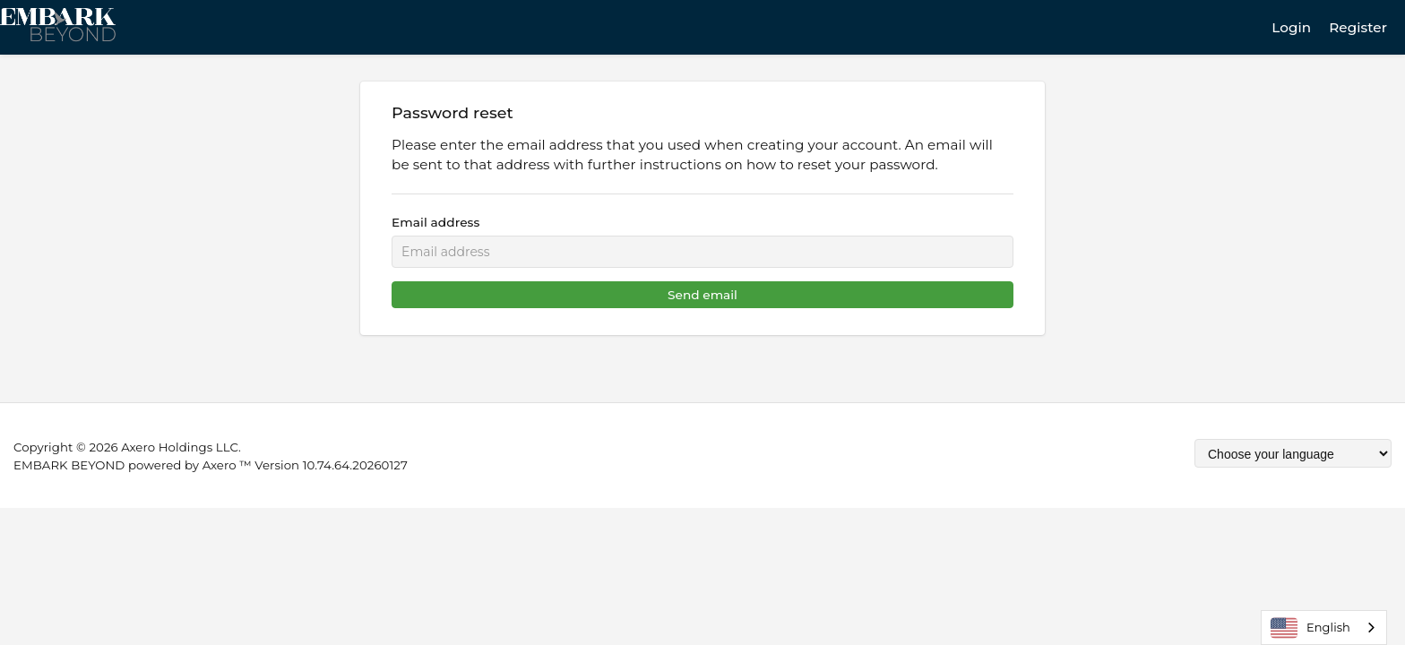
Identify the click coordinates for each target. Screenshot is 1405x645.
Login (1291, 27)
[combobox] (1324, 627)
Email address (435, 222)
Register (1358, 27)
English (1310, 628)
